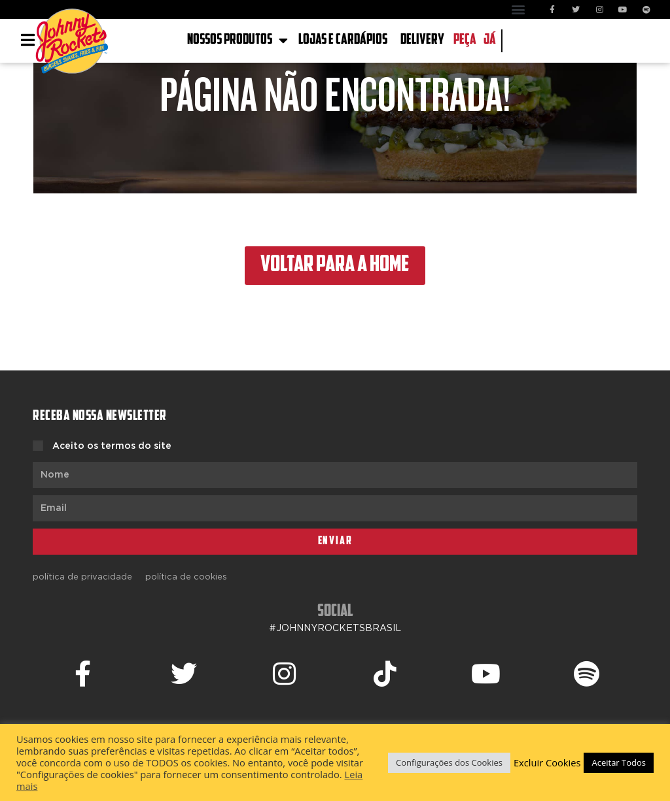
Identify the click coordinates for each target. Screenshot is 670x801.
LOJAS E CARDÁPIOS (342, 40)
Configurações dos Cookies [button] (449, 762)
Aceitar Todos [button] (618, 762)
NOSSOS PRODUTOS (237, 40)
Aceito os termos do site (111, 446)
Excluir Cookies (547, 762)
